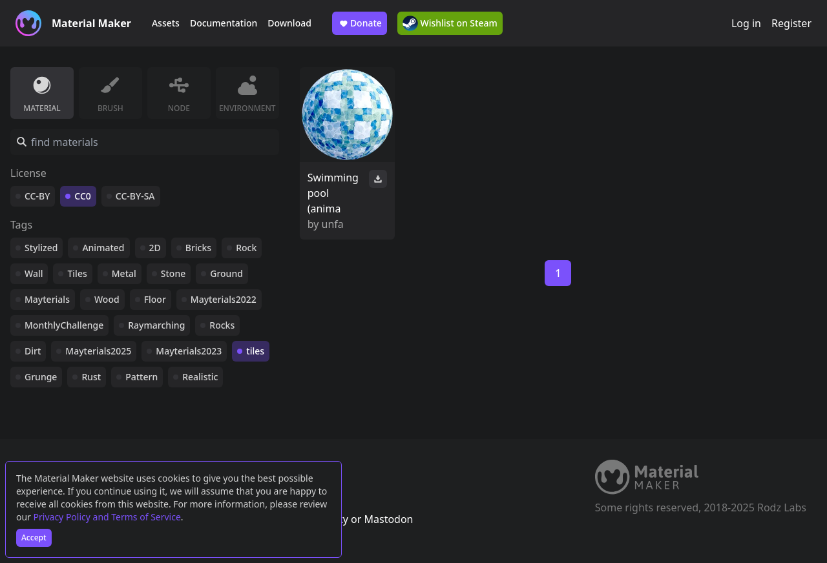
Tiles (77, 273)
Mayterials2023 (189, 351)
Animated (103, 247)
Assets (166, 23)
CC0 (82, 196)
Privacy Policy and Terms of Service (107, 517)
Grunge (41, 377)
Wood (107, 299)
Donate (359, 23)
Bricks (198, 247)
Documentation (223, 23)
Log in (746, 23)
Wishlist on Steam (450, 23)
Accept (34, 537)
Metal (124, 273)
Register (791, 23)
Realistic (200, 377)
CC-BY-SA (135, 196)
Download (289, 23)
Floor (155, 299)
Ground (226, 273)
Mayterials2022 (223, 299)
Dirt (33, 351)
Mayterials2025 (98, 351)
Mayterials (47, 299)
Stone (173, 273)
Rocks (222, 325)
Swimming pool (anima (333, 193)
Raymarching (156, 325)
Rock (246, 247)
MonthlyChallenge (64, 325)
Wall (34, 273)
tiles (255, 351)
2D (155, 247)
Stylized (41, 247)
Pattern (141, 377)
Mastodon (388, 519)
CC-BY (37, 196)
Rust (91, 377)
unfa (333, 224)
